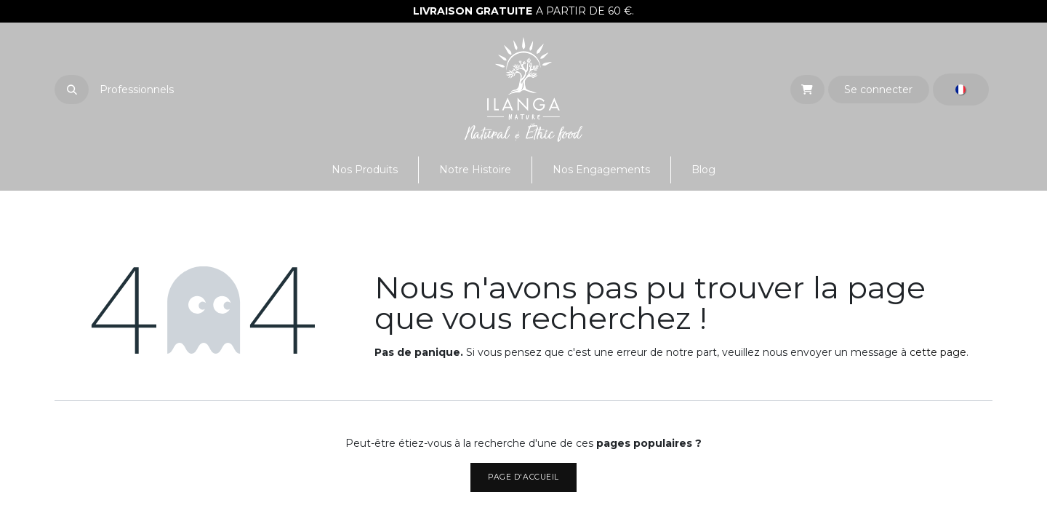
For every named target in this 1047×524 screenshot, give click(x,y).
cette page (938, 352)
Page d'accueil (523, 477)
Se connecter (878, 89)
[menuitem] (365, 169)
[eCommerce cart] (807, 89)
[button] (72, 89)
